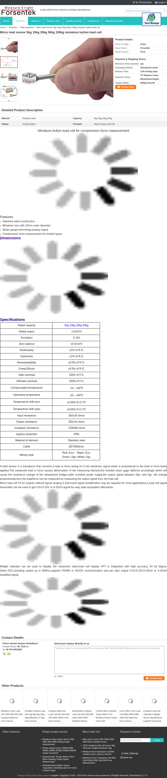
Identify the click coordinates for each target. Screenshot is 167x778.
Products (20, 21)
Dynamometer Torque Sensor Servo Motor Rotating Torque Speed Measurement (58, 759)
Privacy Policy (23, 775)
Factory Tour (53, 21)
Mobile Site (126, 757)
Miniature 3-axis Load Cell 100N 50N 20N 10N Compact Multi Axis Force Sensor (12, 716)
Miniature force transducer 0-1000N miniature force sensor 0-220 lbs (98, 753)
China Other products (41, 775)
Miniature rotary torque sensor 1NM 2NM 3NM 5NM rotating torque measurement (58, 742)
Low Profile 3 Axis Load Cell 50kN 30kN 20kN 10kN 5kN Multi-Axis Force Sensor (130, 716)
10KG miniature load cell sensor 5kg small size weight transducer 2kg (99, 746)
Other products (26, 27)
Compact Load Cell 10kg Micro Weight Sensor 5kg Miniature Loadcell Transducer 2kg (152, 718)
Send (156, 740)
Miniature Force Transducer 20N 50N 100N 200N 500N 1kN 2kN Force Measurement (99, 760)
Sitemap (134, 753)
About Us (36, 21)
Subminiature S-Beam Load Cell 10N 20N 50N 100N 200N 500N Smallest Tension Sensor (82, 718)
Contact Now (127, 87)
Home (6, 21)
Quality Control (73, 21)
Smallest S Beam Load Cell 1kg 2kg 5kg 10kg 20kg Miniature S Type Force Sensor (35, 716)
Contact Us (93, 21)
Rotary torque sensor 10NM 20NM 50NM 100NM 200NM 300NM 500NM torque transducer (59, 750)
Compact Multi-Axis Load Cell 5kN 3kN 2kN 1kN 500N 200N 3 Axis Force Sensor (58, 716)
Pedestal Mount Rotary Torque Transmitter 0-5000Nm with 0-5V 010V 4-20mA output (60, 768)
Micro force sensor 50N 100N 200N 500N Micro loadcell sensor (98, 740)
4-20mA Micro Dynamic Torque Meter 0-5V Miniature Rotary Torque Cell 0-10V (106, 716)
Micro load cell (8, 483)
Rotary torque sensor (54, 731)
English (162, 2)
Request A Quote (114, 21)
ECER (145, 775)
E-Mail (124, 753)
